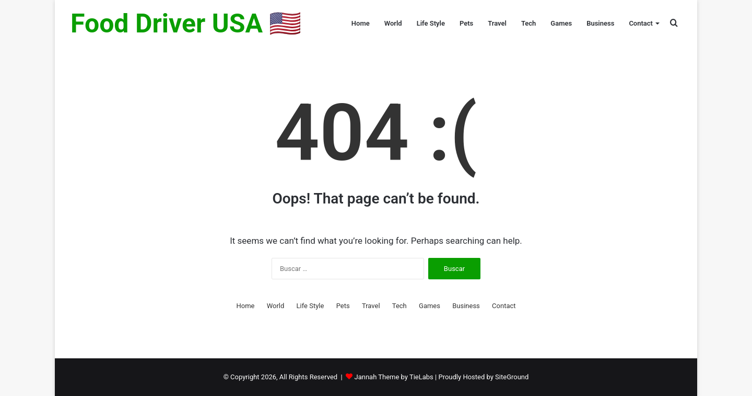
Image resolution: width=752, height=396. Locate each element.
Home (360, 23)
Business (600, 23)
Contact (641, 23)
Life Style (431, 23)
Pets (466, 23)
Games (561, 23)
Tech (528, 23)
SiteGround (511, 377)
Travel (497, 23)
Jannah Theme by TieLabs (393, 377)
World (393, 23)
